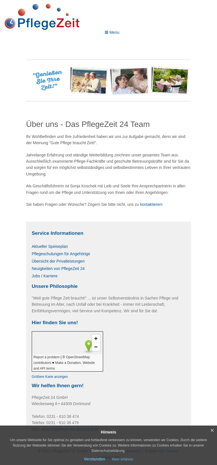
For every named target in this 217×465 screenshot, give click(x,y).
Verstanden (94, 459)
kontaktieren (150, 204)
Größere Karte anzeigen (50, 377)
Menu (112, 32)
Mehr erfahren (122, 459)
